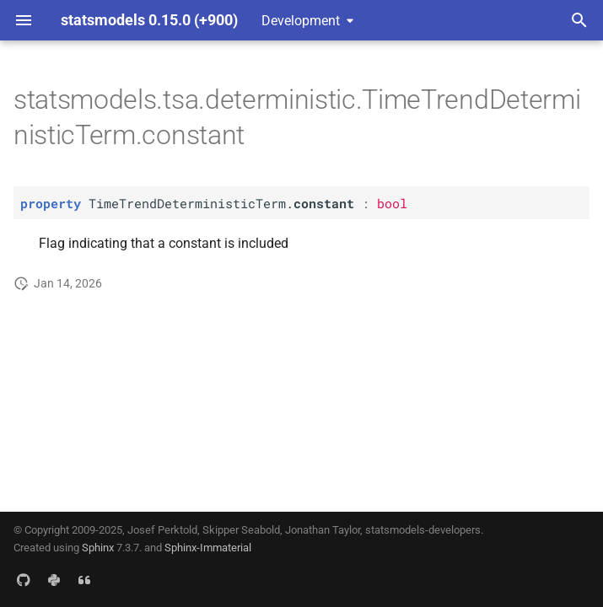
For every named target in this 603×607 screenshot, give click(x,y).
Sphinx (98, 547)
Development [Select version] (300, 21)
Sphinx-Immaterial (207, 547)
